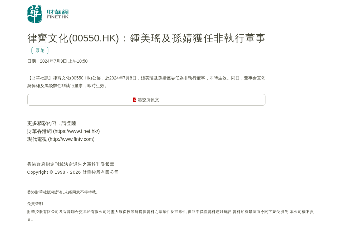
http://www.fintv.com (71, 139)
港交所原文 (146, 99)
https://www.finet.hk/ (76, 131)
